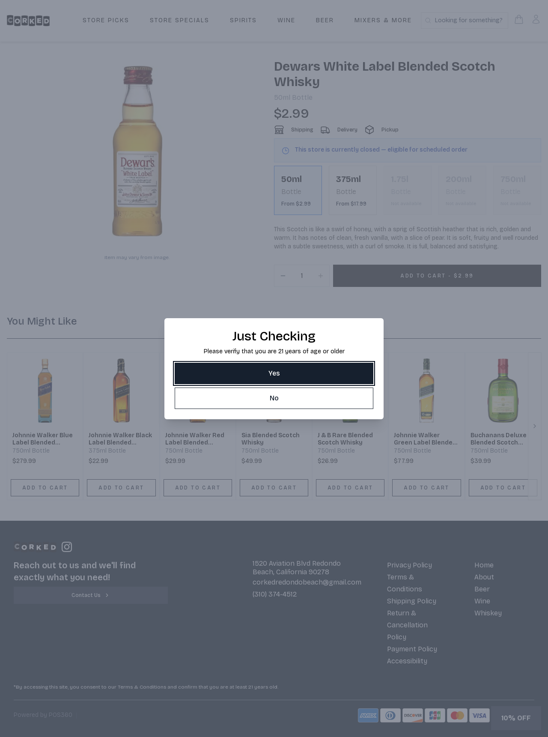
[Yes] (274, 373)
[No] (274, 398)
